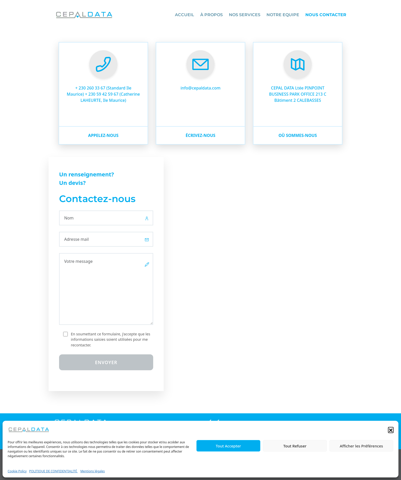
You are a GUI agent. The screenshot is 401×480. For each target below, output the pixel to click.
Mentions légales (92, 471)
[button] (390, 429)
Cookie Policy (17, 471)
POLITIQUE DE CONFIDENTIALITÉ (53, 471)
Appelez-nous (103, 135)
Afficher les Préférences (361, 445)
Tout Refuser (295, 445)
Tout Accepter (228, 445)
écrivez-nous (200, 135)
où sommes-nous (298, 135)
